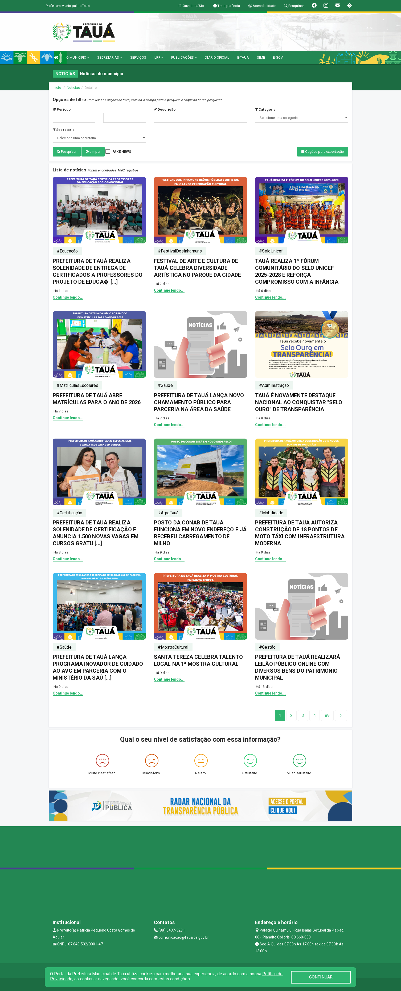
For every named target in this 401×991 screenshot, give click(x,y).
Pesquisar (66, 152)
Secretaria (64, 130)
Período (62, 109)
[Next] (327, 715)
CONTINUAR (321, 977)
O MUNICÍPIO (77, 57)
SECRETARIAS (109, 57)
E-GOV (278, 57)
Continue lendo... (68, 297)
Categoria (265, 109)
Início (57, 88)
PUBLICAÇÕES (184, 57)
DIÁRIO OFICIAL (217, 57)
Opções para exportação (322, 152)
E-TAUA (243, 57)
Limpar (93, 152)
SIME (261, 57)
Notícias (73, 88)
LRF (158, 57)
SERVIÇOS (138, 57)
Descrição (164, 109)
